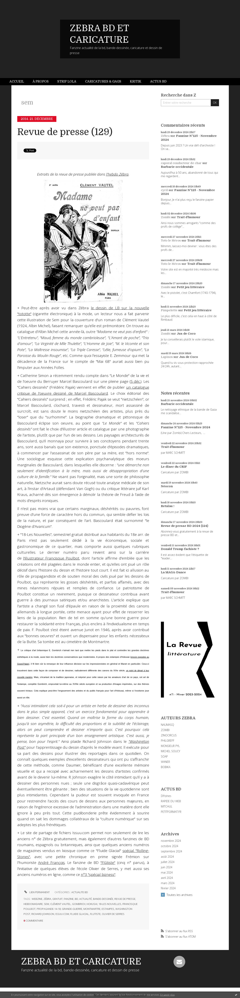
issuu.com (62, 914)
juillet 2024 (167, 862)
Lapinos (167, 357)
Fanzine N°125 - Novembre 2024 (185, 427)
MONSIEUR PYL (170, 746)
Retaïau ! (167, 506)
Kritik (135, 81)
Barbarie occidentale (177, 167)
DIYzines (166, 796)
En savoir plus (167, 994)
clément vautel (60, 904)
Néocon (167, 486)
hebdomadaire (33, 904)
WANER (165, 762)
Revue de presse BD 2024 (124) (184, 526)
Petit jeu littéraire (190, 287)
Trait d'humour (188, 217)
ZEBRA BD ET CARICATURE (81, 961)
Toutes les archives (180, 895)
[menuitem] (18, 81)
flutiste (95, 914)
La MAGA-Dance (173, 572)
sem (46, 904)
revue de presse (124, 899)
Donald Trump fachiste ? (180, 549)
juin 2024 (166, 867)
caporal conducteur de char (181, 163)
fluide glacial (79, 914)
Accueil (16, 81)
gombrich (78, 904)
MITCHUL (166, 806)
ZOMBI (165, 730)
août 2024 (167, 856)
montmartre (91, 909)
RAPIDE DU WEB (171, 801)
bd (76, 899)
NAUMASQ (167, 725)
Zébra (165, 136)
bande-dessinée (103, 899)
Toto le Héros (171, 240)
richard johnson (42, 914)
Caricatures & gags (103, 81)
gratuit (57, 899)
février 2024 (168, 888)
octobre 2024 (169, 846)
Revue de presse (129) (64, 132)
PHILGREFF (167, 740)
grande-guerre (72, 909)
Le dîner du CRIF (174, 466)
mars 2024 (167, 883)
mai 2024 (167, 872)
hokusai (92, 904)
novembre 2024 (171, 841)
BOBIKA (165, 767)
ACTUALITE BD (79, 892)
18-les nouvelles (110, 904)
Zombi (165, 217)
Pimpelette (169, 310)
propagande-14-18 (49, 909)
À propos (41, 81)
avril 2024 (167, 878)
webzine (37, 899)
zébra (47, 899)
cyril (164, 190)
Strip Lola (66, 81)
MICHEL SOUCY (170, 751)
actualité (85, 899)
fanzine (69, 899)
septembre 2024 (171, 851)
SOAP (164, 756)
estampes (108, 909)
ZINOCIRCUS (169, 735)
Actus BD (158, 81)
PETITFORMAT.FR (171, 812)
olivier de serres (113, 914)
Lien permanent (37, 892)
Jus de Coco (186, 333)
